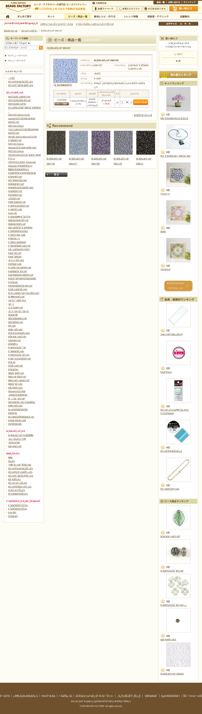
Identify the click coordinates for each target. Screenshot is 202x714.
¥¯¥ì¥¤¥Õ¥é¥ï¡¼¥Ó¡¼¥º (19, 246)
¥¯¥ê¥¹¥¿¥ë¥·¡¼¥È (17, 235)
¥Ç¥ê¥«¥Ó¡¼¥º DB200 (172, 673)
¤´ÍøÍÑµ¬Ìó (65, 696)
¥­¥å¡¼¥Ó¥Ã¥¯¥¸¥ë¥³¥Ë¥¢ (20, 227)
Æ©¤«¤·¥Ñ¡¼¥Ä (16, 260)
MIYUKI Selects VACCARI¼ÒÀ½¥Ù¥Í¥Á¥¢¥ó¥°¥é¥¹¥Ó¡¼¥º (23, 129)
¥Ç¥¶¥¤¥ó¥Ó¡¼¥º (16, 297)
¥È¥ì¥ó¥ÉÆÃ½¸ (131, 16)
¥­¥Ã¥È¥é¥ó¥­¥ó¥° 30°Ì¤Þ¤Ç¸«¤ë (176, 286)
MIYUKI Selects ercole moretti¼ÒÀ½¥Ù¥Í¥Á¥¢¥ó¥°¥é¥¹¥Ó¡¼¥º (22, 118)
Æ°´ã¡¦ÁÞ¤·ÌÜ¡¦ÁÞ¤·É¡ (18, 311)
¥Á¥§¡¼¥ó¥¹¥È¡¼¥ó (17, 289)
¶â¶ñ (10, 457)
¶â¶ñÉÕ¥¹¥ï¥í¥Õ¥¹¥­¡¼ (18, 169)
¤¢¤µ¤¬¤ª (165, 193)
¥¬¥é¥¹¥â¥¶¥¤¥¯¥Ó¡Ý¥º (19, 217)
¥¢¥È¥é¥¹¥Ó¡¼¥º (16, 184)
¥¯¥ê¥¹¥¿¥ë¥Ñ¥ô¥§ (17, 242)
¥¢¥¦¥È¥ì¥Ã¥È (15, 424)
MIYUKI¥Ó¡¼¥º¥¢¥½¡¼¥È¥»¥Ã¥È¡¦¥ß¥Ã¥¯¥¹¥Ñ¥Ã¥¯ (24, 107)
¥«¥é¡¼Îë (12, 213)
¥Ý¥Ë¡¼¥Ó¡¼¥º (15, 366)
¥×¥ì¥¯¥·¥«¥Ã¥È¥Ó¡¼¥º (19, 358)
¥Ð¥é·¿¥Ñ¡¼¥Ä (15, 329)
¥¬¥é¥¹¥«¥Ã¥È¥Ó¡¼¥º (18, 206)
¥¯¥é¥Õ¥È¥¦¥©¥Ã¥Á (18, 231)
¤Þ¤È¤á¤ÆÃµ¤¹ (24, 16)
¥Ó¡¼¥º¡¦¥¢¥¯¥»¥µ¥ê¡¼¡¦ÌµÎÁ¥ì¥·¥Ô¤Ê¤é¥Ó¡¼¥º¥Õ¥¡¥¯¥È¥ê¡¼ (101, 701)
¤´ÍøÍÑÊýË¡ (99, 2)
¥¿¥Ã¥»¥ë (13, 282)
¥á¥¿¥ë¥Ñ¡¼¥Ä (15, 388)
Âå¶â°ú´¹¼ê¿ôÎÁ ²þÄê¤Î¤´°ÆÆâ (56, 24)
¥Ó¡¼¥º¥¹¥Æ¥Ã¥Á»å (171, 451)
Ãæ (185, 24)
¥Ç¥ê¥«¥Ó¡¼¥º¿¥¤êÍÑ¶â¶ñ (20, 435)
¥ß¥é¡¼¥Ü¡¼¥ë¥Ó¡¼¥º (19, 380)
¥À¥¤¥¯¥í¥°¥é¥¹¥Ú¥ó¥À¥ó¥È (22, 278)
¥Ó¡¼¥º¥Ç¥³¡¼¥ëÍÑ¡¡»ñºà (20, 472)
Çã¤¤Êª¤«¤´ (183, 8)
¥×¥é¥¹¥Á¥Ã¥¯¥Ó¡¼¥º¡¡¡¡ (174, 605)
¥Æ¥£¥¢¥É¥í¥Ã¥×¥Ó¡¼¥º (20, 286)
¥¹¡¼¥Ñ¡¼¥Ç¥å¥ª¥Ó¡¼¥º (20, 267)
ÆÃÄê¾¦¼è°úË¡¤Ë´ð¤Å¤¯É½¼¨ (95, 696)
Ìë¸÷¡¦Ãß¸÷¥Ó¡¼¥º (16, 398)
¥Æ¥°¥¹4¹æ (166, 372)
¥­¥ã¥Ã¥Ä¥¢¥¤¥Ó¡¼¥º (18, 220)
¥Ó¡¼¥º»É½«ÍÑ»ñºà (17, 483)
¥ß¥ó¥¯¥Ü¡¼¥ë (15, 384)
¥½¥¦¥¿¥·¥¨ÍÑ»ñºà (16, 490)
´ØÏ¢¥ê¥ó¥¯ (151, 696)
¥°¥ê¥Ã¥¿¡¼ (14, 238)
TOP (7, 16)
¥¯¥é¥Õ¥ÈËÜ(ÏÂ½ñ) (18, 505)
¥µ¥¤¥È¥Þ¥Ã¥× (190, 2)
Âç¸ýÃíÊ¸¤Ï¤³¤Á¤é (155, 8)
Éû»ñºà (11, 461)
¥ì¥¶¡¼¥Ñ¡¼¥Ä (15, 406)
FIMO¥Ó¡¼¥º (14, 340)
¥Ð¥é (163, 231)
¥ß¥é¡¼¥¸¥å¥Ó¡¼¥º (17, 377)
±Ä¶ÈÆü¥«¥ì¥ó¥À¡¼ (25, 696)
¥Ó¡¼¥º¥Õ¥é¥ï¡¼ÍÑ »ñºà (20, 487)
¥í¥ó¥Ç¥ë (12, 413)
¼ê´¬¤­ (11, 304)
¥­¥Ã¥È (51, 16)
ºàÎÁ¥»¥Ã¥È (14, 442)
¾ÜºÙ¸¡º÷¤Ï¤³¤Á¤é (17, 55)
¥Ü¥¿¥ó (11, 362)
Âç (189, 24)
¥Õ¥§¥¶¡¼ (13, 344)
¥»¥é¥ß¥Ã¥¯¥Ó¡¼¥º (17, 271)
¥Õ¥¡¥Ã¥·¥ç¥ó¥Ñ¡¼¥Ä (19, 333)
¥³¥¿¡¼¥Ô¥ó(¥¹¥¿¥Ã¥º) (19, 249)
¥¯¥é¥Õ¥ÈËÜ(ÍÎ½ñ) (17, 509)
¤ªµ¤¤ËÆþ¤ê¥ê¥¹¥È (130, 8)
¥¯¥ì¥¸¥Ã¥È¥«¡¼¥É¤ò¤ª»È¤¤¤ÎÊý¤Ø (95, 24)
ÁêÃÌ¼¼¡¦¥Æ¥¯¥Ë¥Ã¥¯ (158, 16)
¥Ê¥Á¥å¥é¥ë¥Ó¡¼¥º (17, 318)
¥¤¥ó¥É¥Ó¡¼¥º (15, 191)
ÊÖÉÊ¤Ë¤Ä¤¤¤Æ (143, 115)
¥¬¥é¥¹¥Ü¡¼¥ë (15, 209)
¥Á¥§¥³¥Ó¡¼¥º (15, 177)
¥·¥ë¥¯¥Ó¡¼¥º (15, 253)
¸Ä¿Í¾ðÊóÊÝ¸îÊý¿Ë (129, 696)
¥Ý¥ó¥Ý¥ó (13, 369)
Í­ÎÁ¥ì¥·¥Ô (13, 516)
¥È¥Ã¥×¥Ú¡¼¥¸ (11, 30)
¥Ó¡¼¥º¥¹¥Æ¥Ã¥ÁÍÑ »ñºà (20, 82)
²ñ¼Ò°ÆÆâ (48, 696)
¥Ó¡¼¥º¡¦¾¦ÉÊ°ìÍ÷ (77, 16)
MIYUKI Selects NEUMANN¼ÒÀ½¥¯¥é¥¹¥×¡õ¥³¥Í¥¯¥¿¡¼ (24, 155)
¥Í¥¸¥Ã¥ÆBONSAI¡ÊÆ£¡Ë (175, 118)
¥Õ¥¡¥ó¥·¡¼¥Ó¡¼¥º (17, 337)
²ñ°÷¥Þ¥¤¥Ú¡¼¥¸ (104, 8)
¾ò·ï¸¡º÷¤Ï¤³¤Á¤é (17, 60)
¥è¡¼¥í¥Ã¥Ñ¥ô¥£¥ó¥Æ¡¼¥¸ (21, 417)
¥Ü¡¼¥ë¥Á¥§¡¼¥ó (170, 489)
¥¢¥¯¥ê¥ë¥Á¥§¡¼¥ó (17, 180)
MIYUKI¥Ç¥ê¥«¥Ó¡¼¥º (19, 100)
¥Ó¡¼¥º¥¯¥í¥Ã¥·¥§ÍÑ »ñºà (20, 85)
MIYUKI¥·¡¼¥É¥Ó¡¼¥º (19, 97)
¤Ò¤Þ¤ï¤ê (165, 269)
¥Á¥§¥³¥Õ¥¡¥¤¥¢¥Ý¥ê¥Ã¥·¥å (22, 173)
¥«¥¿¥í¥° (12, 512)
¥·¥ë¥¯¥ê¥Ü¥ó (15, 257)
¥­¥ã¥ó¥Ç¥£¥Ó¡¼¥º (17, 224)
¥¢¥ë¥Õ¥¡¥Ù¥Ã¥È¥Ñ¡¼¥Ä (21, 187)
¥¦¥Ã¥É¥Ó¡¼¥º (15, 195)
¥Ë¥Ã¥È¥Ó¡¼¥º (15, 322)
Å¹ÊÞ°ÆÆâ (184, 16)
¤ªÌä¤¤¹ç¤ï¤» (174, 2)
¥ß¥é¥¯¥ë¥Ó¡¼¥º (16, 373)
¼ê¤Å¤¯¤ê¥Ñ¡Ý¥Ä (17, 300)
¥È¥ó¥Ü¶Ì (13, 315)
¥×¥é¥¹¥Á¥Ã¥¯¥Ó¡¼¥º (19, 355)
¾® (181, 24)
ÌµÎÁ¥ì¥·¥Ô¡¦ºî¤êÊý (104, 16)
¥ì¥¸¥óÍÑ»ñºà (14, 479)
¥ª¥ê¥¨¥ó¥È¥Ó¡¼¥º (17, 202)
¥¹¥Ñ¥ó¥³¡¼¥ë (15, 264)
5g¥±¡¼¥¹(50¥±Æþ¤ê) (172, 334)
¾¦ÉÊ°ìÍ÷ (159, 2)
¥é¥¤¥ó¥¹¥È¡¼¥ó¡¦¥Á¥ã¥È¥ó (21, 402)
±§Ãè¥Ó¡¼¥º (14, 198)
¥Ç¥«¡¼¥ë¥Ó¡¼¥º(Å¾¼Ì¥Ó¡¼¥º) (23, 293)
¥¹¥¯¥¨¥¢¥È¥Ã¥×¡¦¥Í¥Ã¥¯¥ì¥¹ (176, 156)
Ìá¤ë (56, 174)
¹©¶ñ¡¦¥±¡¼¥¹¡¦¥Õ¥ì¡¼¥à (19, 465)
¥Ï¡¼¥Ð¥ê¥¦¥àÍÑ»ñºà (18, 494)
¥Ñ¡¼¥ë (12, 326)
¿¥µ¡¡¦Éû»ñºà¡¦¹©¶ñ (17, 439)
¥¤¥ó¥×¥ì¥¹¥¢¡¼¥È (17, 420)
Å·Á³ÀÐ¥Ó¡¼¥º (15, 307)
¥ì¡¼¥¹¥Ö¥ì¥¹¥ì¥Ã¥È (18, 409)
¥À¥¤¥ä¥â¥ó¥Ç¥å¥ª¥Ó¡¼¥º (21, 275)
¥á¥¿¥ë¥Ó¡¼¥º (15, 446)
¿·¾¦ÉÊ (11, 78)
